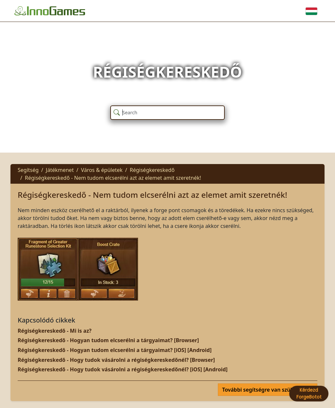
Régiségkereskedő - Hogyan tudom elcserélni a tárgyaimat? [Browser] (108, 340)
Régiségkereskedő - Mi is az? (55, 330)
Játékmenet (60, 170)
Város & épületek (101, 170)
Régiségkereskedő (152, 170)
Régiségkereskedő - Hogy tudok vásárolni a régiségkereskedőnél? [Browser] (116, 359)
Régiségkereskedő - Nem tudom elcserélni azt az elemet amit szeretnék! (113, 177)
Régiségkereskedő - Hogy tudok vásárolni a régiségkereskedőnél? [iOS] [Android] (123, 369)
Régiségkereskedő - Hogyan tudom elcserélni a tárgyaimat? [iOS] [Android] (115, 350)
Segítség (28, 170)
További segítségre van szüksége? (265, 389)
